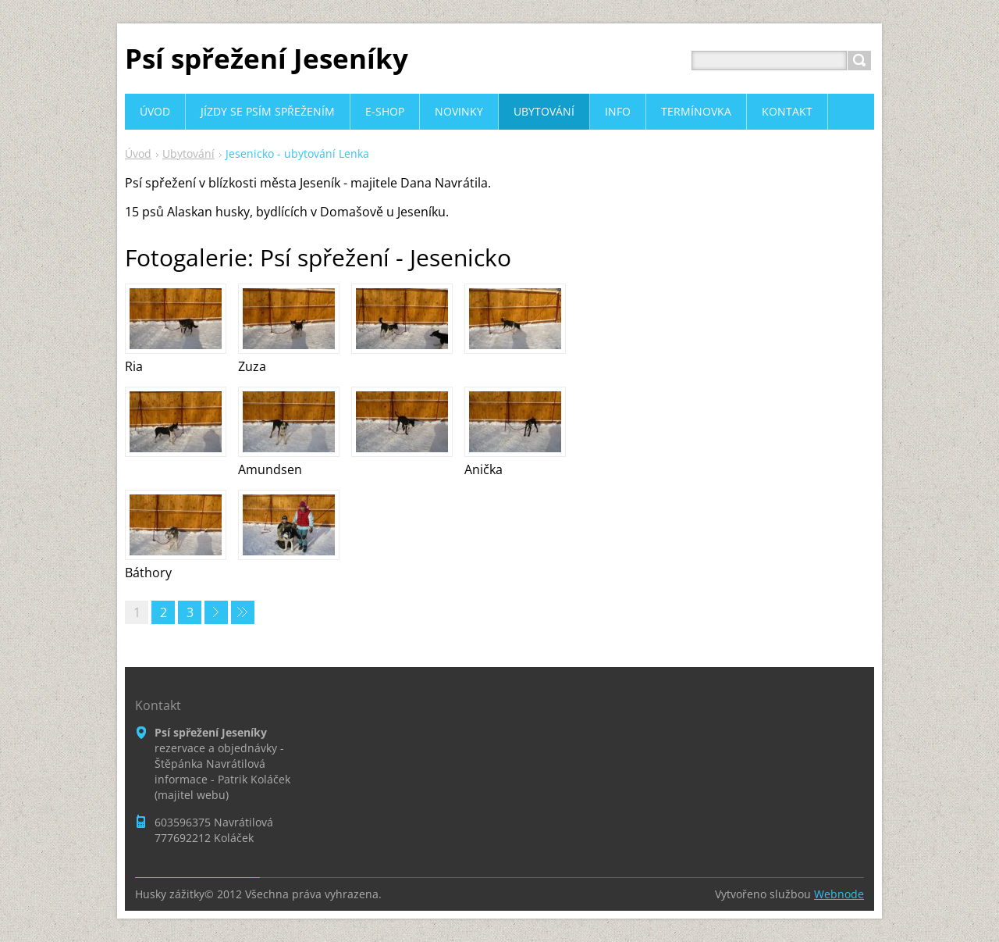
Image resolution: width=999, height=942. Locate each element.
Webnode (839, 894)
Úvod (138, 153)
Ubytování (188, 153)
